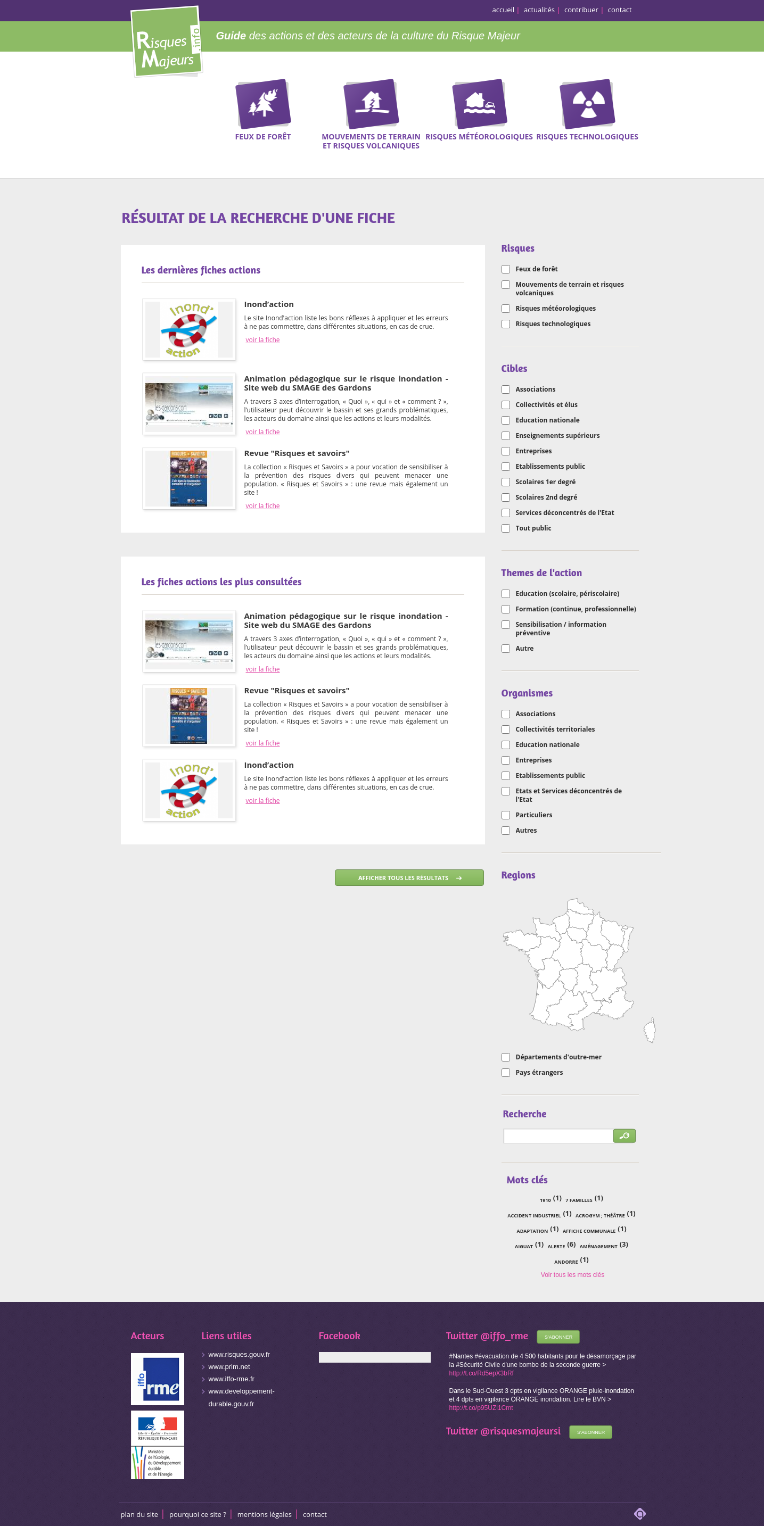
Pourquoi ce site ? (197, 1514)
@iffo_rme (504, 1335)
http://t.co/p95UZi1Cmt (481, 1408)
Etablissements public (551, 466)
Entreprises (534, 451)
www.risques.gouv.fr (239, 1354)
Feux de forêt (537, 269)
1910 (545, 1200)
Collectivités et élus (547, 405)
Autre (525, 648)
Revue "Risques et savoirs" (297, 452)
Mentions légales (264, 1514)
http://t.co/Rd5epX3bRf (481, 1373)
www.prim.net (229, 1367)
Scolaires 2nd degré (547, 497)
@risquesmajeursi (520, 1430)
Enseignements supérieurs (558, 436)
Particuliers (534, 815)
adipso (640, 1514)
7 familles (578, 1200)
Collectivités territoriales (555, 729)
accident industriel (534, 1215)
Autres (526, 830)
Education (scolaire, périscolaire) (568, 594)
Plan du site (140, 1514)
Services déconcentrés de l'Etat (565, 513)
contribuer (581, 9)
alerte (556, 1246)
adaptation (532, 1231)
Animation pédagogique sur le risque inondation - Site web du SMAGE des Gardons (346, 383)
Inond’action (269, 303)
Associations (536, 389)
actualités (539, 9)
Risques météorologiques (556, 308)
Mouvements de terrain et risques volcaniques (570, 288)
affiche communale (589, 1231)
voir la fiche (263, 340)
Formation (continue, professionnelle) (576, 609)
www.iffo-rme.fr (231, 1379)
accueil (503, 9)
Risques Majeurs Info (166, 40)
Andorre (566, 1261)
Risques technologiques (553, 324)
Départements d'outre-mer (559, 1057)
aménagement (599, 1246)
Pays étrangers (539, 1072)
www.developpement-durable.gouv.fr (242, 1397)
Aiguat (524, 1246)
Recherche (718, 112)
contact (620, 9)
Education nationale (548, 420)
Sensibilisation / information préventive (561, 628)
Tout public (534, 528)
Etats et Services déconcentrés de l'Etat (569, 795)
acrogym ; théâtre (600, 1215)
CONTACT (315, 1514)
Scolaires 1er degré (546, 482)
